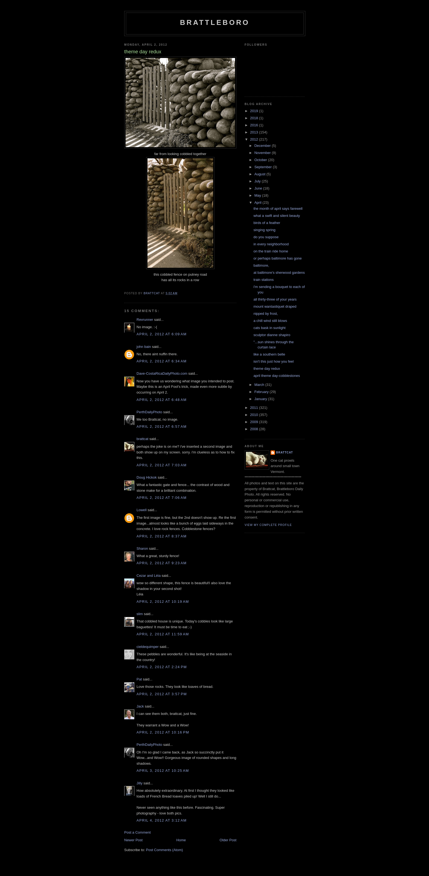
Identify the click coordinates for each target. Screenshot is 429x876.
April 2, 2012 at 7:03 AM (162, 465)
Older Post (228, 840)
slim (140, 614)
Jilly (140, 783)
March (259, 385)
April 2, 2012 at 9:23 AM (162, 563)
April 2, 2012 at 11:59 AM (163, 634)
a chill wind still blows (270, 321)
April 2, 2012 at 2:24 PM (162, 667)
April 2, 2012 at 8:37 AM (162, 536)
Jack (140, 706)
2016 (254, 125)
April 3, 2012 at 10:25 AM (163, 771)
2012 (254, 139)
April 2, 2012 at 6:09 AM (162, 334)
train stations (263, 280)
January (261, 399)
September (263, 167)
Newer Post (133, 840)
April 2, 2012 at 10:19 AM (163, 601)
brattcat (142, 439)
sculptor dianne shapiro (271, 335)
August (260, 174)
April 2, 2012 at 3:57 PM (162, 694)
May (258, 195)
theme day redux (266, 368)
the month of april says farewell (277, 208)
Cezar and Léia (149, 576)
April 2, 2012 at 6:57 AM (162, 426)
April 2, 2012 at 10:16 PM (163, 732)
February (262, 392)
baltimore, (261, 265)
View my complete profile (268, 524)
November (263, 153)
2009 (254, 422)
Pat (139, 679)
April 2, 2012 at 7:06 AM (162, 498)
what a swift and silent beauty (276, 216)
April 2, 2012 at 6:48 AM (162, 400)
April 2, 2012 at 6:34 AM (162, 361)
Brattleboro (215, 22)
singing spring (264, 230)
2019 (254, 111)
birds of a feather (266, 223)
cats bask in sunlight (269, 328)
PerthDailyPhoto (149, 412)
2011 (254, 408)
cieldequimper (148, 647)
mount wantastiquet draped (274, 306)
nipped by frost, (265, 314)
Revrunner (145, 320)
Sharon (142, 548)
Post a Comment (137, 832)
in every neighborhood (271, 244)
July (258, 181)
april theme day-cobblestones (276, 376)
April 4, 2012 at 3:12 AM (162, 820)
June (258, 188)
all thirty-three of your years (275, 299)
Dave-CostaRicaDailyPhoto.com (162, 373)
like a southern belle (269, 354)
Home (181, 840)
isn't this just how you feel (273, 361)
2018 (254, 118)
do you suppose (266, 237)
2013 (254, 132)
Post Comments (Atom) (164, 850)
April (258, 202)
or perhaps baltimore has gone (277, 258)
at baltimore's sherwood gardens (279, 272)
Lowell (142, 510)
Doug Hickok (147, 477)
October (261, 160)
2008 (254, 429)
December (263, 146)
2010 (254, 415)
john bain (144, 347)
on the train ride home (270, 251)
